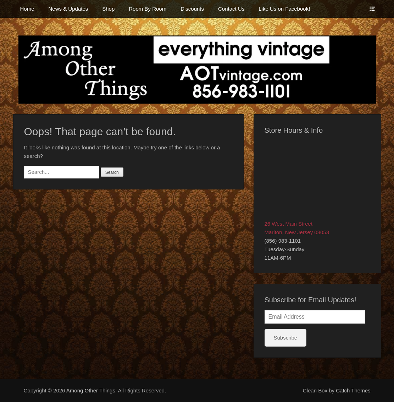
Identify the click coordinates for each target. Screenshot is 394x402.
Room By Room (147, 9)
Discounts (192, 9)
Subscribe (286, 338)
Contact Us (231, 9)
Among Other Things (90, 390)
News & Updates (68, 9)
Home (27, 9)
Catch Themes (353, 390)
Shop (108, 9)
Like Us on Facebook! (284, 9)
